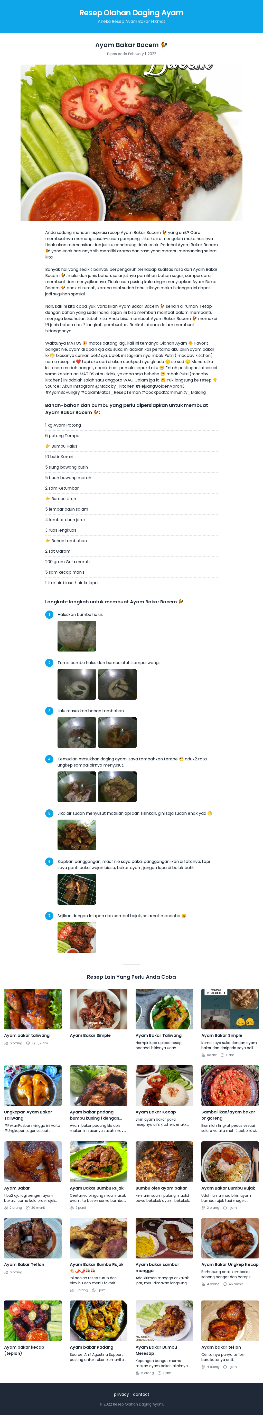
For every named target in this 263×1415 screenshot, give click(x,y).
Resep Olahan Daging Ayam (131, 12)
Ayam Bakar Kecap (156, 1112)
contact (141, 1394)
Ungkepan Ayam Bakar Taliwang (28, 1115)
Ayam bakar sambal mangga (157, 1268)
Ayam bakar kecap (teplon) (24, 1350)
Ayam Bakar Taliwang (159, 1035)
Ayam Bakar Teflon (24, 1264)
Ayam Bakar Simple (90, 1035)
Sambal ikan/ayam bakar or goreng (228, 1115)
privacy (121, 1394)
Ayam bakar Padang (91, 1347)
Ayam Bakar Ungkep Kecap (230, 1264)
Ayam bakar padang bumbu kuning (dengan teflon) (94, 1115)
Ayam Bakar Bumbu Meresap (156, 1350)
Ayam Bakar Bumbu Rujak (97, 1188)
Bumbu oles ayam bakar (161, 1188)
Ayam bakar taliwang (27, 1035)
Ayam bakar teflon (221, 1347)
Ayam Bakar (17, 1188)
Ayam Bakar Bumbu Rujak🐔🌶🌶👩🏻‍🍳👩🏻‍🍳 (97, 1268)
